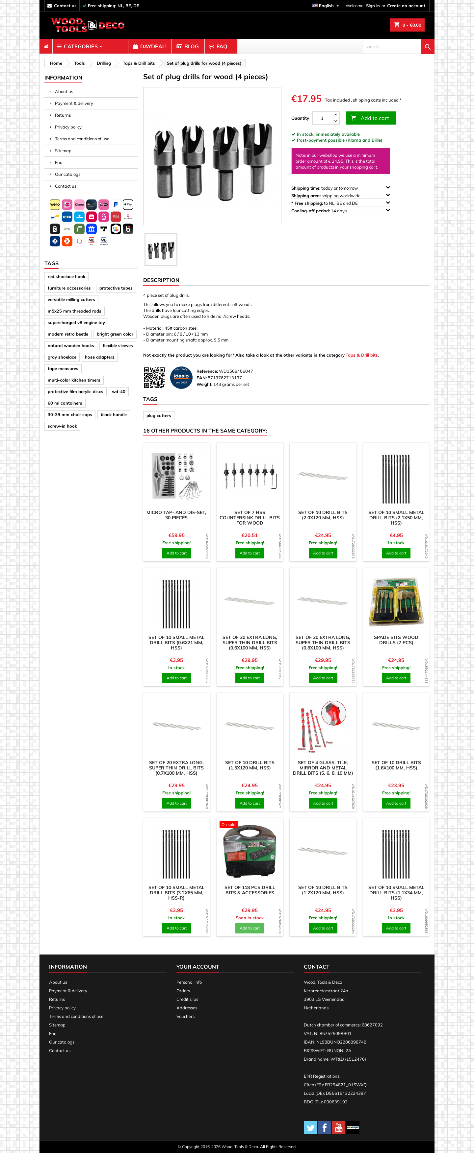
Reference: (207, 371)
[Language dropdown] (326, 6)
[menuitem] (46, 46)
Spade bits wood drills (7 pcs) (396, 640)
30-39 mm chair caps (70, 414)
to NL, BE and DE (340, 203)
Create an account (406, 5)
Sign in (373, 5)
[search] (398, 46)
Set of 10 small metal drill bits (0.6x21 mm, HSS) (176, 642)
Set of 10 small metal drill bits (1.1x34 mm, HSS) (396, 892)
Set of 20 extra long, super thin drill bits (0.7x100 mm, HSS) (176, 768)
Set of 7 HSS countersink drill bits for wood (250, 517)
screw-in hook (62, 426)
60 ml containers (65, 403)
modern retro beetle (68, 334)
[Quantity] (322, 118)
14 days (340, 210)
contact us (65, 5)
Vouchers (185, 1016)
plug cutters (158, 415)
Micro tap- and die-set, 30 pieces (176, 515)
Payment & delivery (73, 103)
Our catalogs (67, 174)
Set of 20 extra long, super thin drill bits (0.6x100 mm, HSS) (250, 642)
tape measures (63, 368)
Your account (197, 966)
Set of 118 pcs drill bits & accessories (249, 890)
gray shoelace (62, 357)
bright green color (115, 334)
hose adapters (100, 357)
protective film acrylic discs (75, 391)
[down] (336, 121)
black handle (114, 414)
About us (63, 91)
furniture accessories (69, 288)
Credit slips (187, 999)
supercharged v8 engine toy (76, 322)
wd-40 (118, 391)
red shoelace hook (66, 276)
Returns (62, 115)
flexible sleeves (118, 345)
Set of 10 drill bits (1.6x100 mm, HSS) (396, 765)
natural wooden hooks (71, 345)
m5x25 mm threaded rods (74, 311)
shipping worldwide (340, 195)
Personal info (189, 982)
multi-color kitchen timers (74, 380)
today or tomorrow (340, 188)
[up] (336, 114)
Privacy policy (68, 126)
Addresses (186, 1007)
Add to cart (370, 118)
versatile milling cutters (71, 299)
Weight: (204, 384)
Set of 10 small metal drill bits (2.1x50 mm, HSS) (396, 517)
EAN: (202, 377)
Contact (316, 966)
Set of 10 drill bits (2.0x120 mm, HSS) (323, 515)
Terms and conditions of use (81, 138)
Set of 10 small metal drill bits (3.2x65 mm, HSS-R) (176, 892)
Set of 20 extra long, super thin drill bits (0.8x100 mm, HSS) (323, 642)
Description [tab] (161, 280)
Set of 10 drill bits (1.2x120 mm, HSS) (323, 890)
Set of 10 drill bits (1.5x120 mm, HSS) (250, 765)
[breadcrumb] (55, 63)
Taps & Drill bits (362, 355)
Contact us (65, 186)
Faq (58, 162)
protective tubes (116, 288)
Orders (183, 990)
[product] (176, 476)
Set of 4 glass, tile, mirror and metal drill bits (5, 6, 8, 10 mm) (323, 768)
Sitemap (62, 150)
